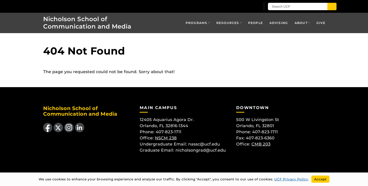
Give (321, 23)
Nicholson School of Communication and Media (87, 22)
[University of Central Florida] (73, 6)
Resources (227, 23)
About (301, 23)
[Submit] (332, 6)
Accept (320, 179)
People (255, 23)
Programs (196, 23)
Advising (278, 23)
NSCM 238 (166, 138)
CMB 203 (260, 144)
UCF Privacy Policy (291, 179)
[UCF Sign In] (244, 6)
